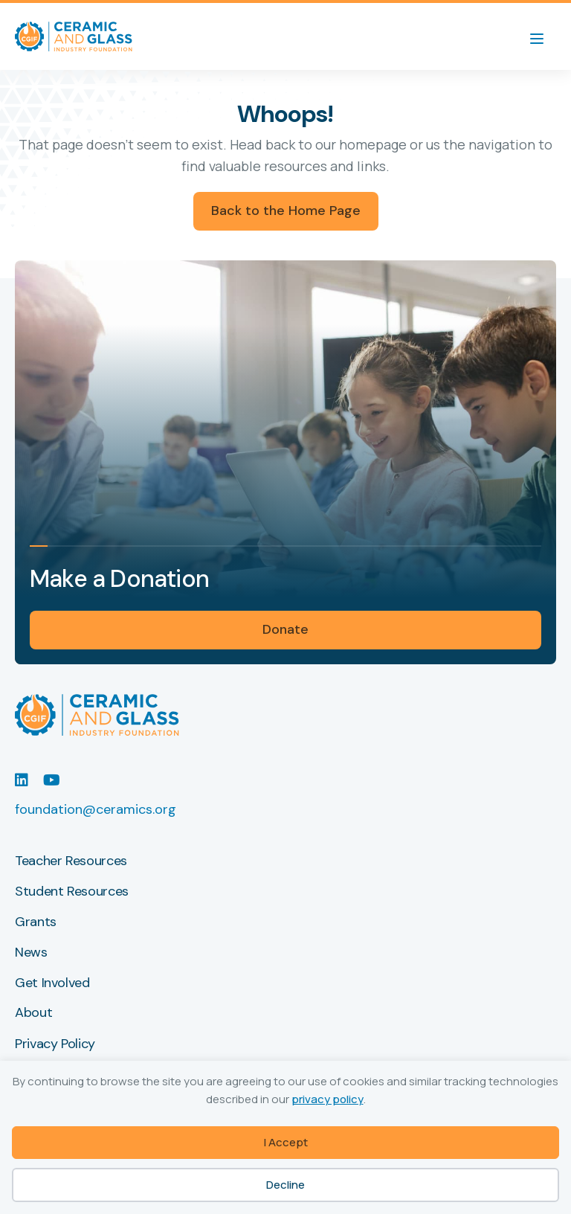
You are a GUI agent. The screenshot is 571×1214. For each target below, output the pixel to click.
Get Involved (52, 983)
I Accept (286, 1142)
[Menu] (544, 36)
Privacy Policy (55, 1044)
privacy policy (327, 1099)
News (31, 952)
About (33, 1013)
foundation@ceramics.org (95, 809)
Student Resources (72, 891)
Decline (285, 1184)
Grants (36, 922)
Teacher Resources (71, 861)
